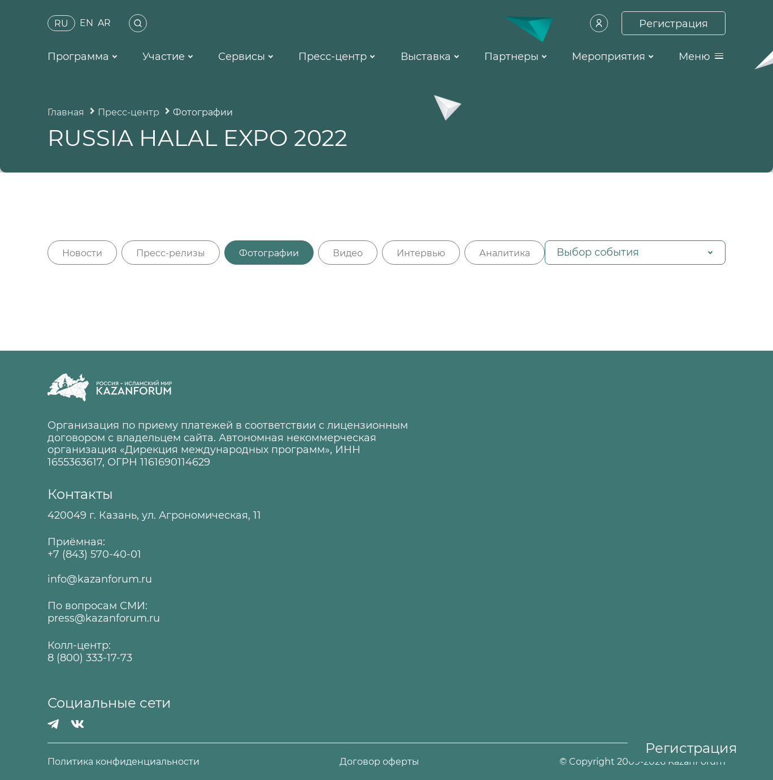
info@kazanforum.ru (99, 579)
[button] (635, 252)
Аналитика (504, 253)
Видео (348, 253)
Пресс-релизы (170, 253)
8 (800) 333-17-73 (89, 658)
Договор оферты (379, 761)
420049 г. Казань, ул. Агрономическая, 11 (154, 515)
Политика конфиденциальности (123, 761)
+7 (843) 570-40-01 (94, 554)
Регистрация (691, 748)
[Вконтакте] (77, 724)
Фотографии (269, 253)
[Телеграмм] (53, 724)
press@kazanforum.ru (103, 618)
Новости (82, 253)
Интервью (421, 253)
